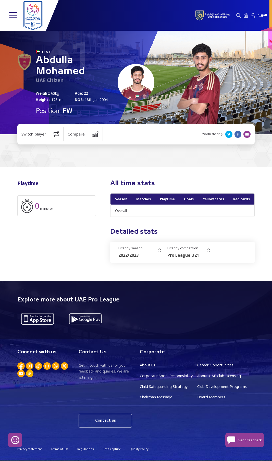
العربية (262, 15)
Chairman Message (156, 397)
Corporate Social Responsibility (166, 375)
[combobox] (140, 255)
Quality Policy (139, 449)
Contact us (105, 420)
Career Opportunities (215, 365)
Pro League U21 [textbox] (183, 255)
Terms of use (59, 449)
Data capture (112, 449)
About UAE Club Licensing (219, 375)
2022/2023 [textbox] (128, 255)
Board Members (211, 397)
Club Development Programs (222, 386)
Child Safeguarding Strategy (164, 386)
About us (147, 365)
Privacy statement (29, 449)
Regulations (85, 449)
